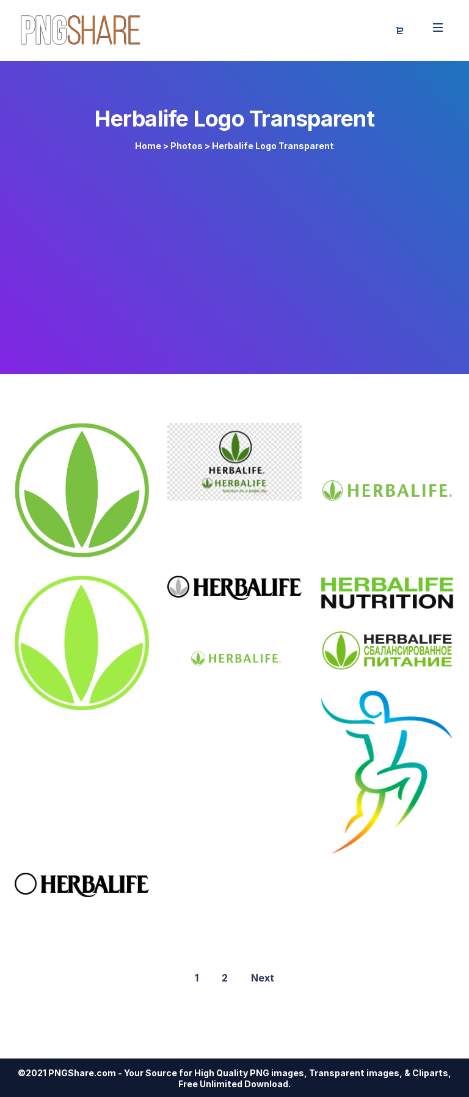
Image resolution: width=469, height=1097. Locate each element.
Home (148, 146)
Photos (186, 146)
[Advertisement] (234, 257)
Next (262, 978)
